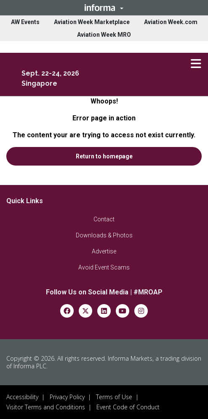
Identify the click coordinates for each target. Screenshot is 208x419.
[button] (104, 7)
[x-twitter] (85, 310)
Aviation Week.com (170, 22)
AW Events (25, 22)
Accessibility (22, 397)
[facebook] (67, 310)
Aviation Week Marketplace (92, 22)
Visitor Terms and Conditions (45, 407)
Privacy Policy (67, 397)
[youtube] (122, 310)
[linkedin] (104, 310)
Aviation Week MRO (104, 34)
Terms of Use (114, 397)
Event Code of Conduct (128, 407)
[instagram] (141, 310)
